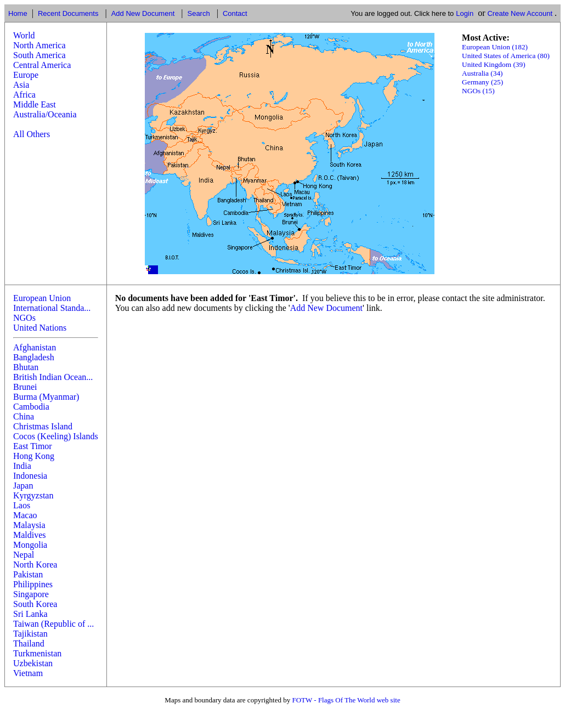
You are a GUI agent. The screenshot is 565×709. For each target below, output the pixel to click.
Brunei (25, 387)
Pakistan (28, 574)
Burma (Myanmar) (46, 396)
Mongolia (30, 544)
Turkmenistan (37, 653)
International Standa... (52, 308)
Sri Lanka (30, 614)
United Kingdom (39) (494, 64)
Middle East (34, 104)
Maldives (29, 535)
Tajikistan (30, 633)
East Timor (32, 446)
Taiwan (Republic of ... (53, 623)
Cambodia (31, 406)
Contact (235, 13)
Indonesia (30, 475)
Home (17, 13)
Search (198, 13)
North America (39, 45)
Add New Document (143, 13)
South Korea (35, 604)
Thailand (28, 643)
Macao (25, 515)
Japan (23, 485)
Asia (21, 84)
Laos (21, 505)
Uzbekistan (33, 663)
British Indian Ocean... (53, 377)
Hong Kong (33, 456)
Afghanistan (34, 347)
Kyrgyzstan (33, 495)
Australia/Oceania (45, 114)
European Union (42, 298)
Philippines (33, 584)
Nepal (23, 554)
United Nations (39, 327)
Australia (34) (482, 73)
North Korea (35, 564)
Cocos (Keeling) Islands (55, 436)
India (22, 465)
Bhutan (25, 367)
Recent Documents (68, 13)
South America (39, 55)
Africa (24, 94)
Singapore (31, 594)
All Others (31, 134)
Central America (42, 65)
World (24, 35)
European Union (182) (495, 47)
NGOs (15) (478, 91)
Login (464, 13)
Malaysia (29, 525)
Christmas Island (42, 426)
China (23, 416)
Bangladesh (33, 357)
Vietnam (28, 673)
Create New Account (519, 13)
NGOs (24, 317)
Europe (25, 75)
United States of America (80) (506, 56)
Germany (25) (482, 82)
